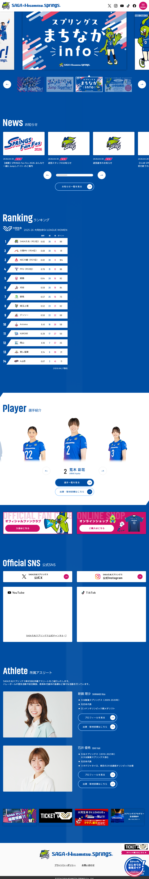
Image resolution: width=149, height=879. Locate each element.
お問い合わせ (88, 865)
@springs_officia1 (90, 617)
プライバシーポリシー (65, 865)
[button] (7, 84)
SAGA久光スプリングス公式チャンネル (44, 635)
